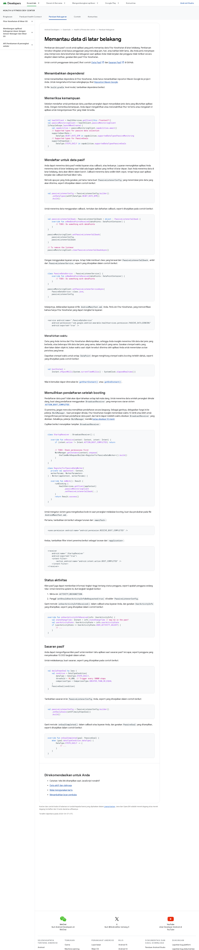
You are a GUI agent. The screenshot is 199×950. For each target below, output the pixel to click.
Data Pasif (96, 62)
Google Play (110, 3)
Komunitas (131, 3)
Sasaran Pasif (115, 62)
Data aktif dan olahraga (61, 785)
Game (67, 945)
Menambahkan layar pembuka (63, 795)
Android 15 (122, 945)
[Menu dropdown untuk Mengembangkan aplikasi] (98, 3)
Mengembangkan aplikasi (83, 3)
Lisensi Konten (109, 806)
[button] (15, 21)
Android (41, 947)
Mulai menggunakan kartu (61, 790)
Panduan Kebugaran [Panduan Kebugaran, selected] (58, 17)
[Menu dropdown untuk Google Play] (119, 3)
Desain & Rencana (54, 3)
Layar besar (96, 945)
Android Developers (51, 30)
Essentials (67, 30)
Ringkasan (7, 17)
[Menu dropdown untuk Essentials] (39, 3)
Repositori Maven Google (106, 82)
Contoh (77, 17)
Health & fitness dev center (19, 10)
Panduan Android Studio (155, 947)
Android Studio (187, 3)
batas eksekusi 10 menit (104, 419)
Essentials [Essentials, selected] (31, 3)
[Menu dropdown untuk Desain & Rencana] (65, 3)
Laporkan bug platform (181, 945)
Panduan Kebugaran (106, 30)
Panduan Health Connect (30, 17)
